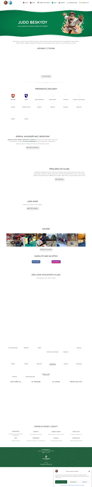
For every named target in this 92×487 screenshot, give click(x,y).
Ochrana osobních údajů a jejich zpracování (75, 485)
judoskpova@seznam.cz (63, 1)
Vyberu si (84, 482)
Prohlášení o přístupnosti (46, 481)
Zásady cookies (64, 485)
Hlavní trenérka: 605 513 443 (10, 1)
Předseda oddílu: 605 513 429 (26, 1)
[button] (89, 471)
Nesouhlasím (73, 482)
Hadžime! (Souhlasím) (61, 482)
